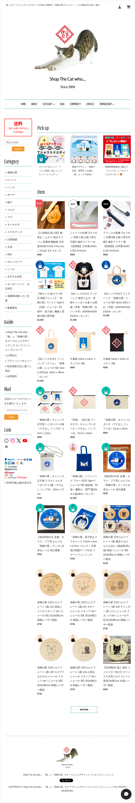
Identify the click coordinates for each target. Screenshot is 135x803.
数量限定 (12, 307)
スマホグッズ (14, 232)
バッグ (11, 187)
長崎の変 (12, 172)
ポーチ (11, 194)
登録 (11, 417)
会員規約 (12, 376)
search (18, 148)
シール (11, 269)
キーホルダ (13, 224)
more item (84, 709)
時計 (9, 254)
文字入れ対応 (14, 276)
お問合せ (12, 355)
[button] (48, 104)
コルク (11, 209)
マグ (9, 217)
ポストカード (14, 261)
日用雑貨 (12, 239)
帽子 (9, 202)
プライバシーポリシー (19, 360)
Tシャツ (11, 179)
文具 (9, 247)
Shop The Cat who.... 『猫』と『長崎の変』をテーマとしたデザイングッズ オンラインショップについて (17, 341)
